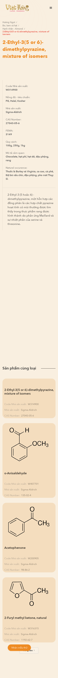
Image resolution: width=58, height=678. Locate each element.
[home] (16, 8)
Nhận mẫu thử (19, 647)
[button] (51, 8)
